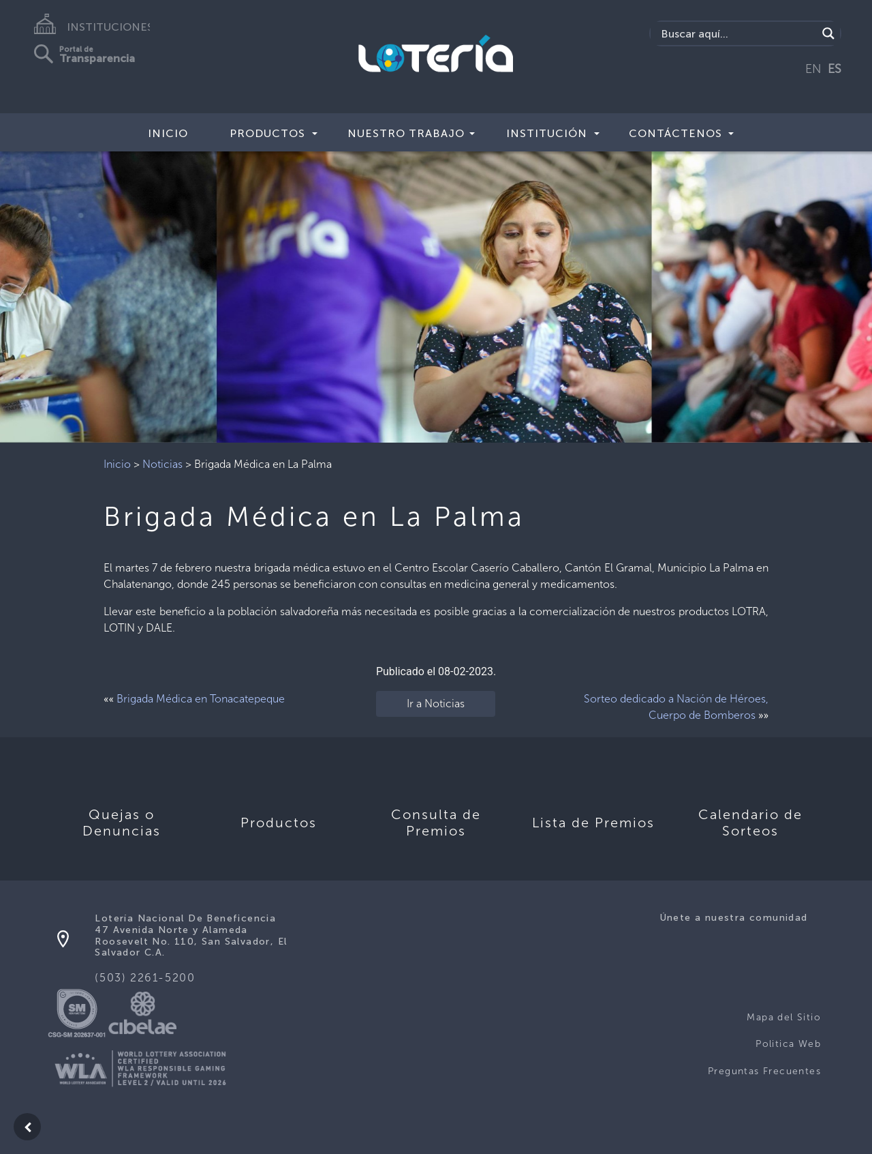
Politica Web (788, 1044)
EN (813, 68)
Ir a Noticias (436, 703)
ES (834, 68)
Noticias (162, 464)
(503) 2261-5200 (145, 977)
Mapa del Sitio (784, 1017)
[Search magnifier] (828, 33)
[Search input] (737, 33)
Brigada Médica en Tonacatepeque (200, 698)
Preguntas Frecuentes (764, 1071)
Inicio (168, 133)
